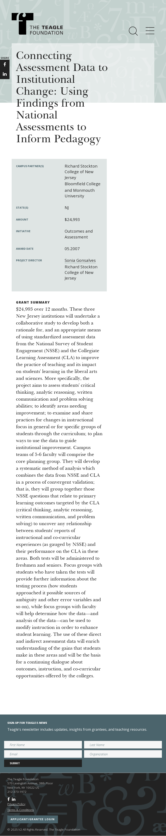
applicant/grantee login (33, 819)
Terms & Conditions (20, 810)
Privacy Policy (16, 804)
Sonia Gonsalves (80, 260)
